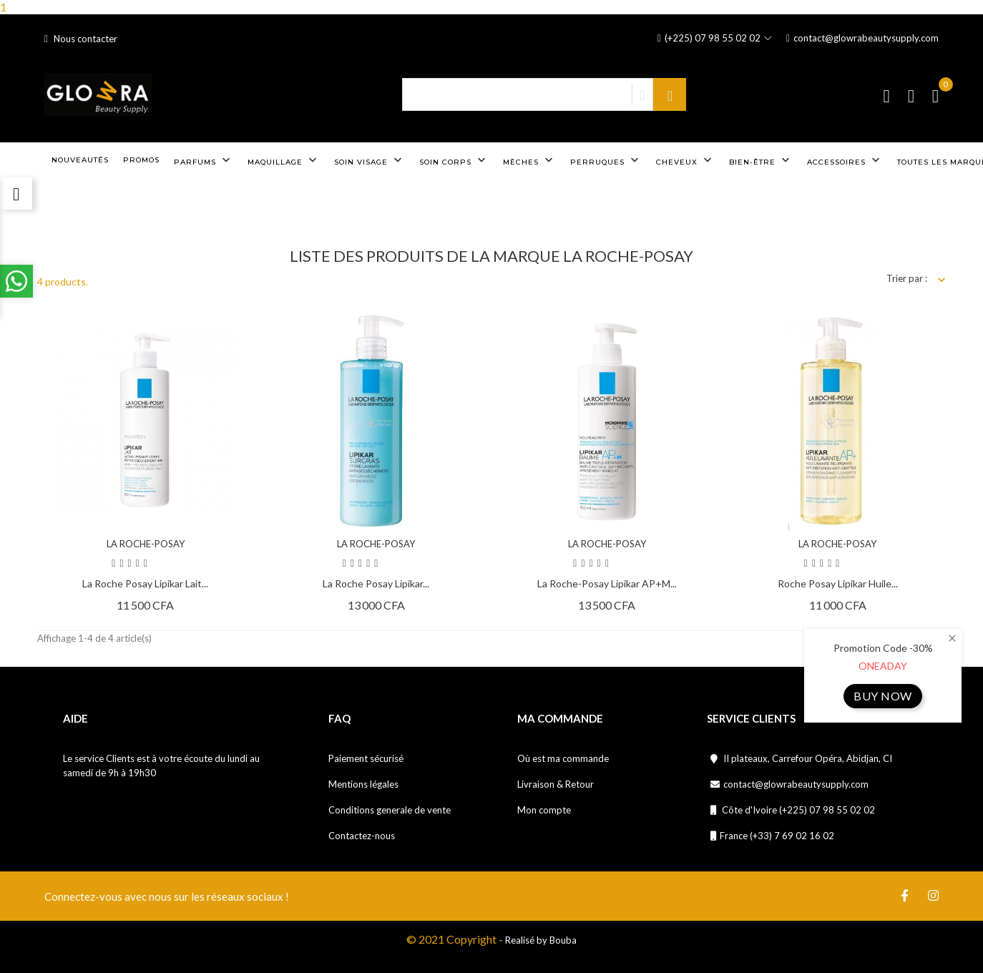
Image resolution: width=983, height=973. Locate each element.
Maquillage (284, 160)
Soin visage (369, 160)
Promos (141, 160)
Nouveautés (80, 160)
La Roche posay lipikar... (376, 583)
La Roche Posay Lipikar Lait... (145, 583)
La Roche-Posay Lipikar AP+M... (607, 583)
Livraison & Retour (555, 784)
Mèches (529, 160)
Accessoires (845, 160)
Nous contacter (80, 38)
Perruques (606, 160)
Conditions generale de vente (389, 810)
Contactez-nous (361, 835)
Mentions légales (363, 784)
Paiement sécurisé (366, 758)
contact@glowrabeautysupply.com (862, 38)
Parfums (203, 160)
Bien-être (761, 160)
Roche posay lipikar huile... (838, 583)
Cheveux (685, 160)
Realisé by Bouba (541, 940)
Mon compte (544, 810)
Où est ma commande (563, 758)
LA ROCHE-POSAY (146, 543)
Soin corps (454, 160)
